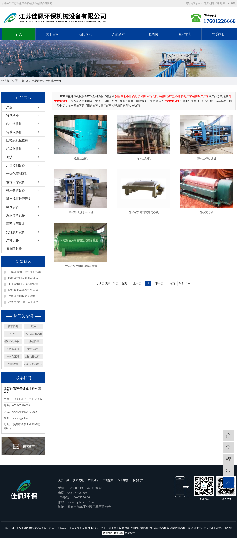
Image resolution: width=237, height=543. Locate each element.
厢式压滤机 (144, 158)
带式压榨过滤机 (206, 158)
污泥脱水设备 (53, 80)
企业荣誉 (185, 34)
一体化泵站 (13, 356)
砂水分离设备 (15, 190)
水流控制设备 (15, 165)
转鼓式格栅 (14, 132)
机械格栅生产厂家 (33, 356)
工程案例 (151, 34)
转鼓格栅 (13, 326)
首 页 (25, 80)
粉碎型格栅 (14, 149)
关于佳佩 (52, 34)
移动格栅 (12, 115)
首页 (19, 34)
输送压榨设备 (15, 182)
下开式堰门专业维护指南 (23, 284)
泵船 (9, 107)
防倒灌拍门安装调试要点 (23, 278)
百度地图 (209, 3)
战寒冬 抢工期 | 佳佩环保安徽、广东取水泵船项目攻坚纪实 (25, 302)
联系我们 (218, 34)
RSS (199, 3)
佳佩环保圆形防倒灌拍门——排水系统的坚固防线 (25, 296)
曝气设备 (12, 207)
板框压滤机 (81, 158)
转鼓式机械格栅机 (33, 364)
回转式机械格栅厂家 (13, 341)
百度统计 (130, 532)
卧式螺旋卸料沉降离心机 (144, 212)
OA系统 (231, 3)
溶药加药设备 (15, 223)
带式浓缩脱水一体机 (81, 212)
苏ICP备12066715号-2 (94, 527)
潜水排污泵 (33, 348)
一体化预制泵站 (17, 173)
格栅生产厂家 (198, 527)
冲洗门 (11, 157)
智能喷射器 (14, 248)
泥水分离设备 (15, 215)
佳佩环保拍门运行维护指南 (24, 272)
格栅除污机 (13, 364)
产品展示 (118, 34)
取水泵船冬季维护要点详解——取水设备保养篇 (25, 290)
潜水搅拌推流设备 (18, 198)
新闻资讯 (85, 34)
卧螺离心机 (206, 212)
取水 (33, 326)
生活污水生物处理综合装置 (80, 266)
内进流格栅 (14, 124)
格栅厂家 (185, 527)
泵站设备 (12, 240)
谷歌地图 (220, 3)
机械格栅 (34, 341)
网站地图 (190, 3)
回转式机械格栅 (17, 140)
